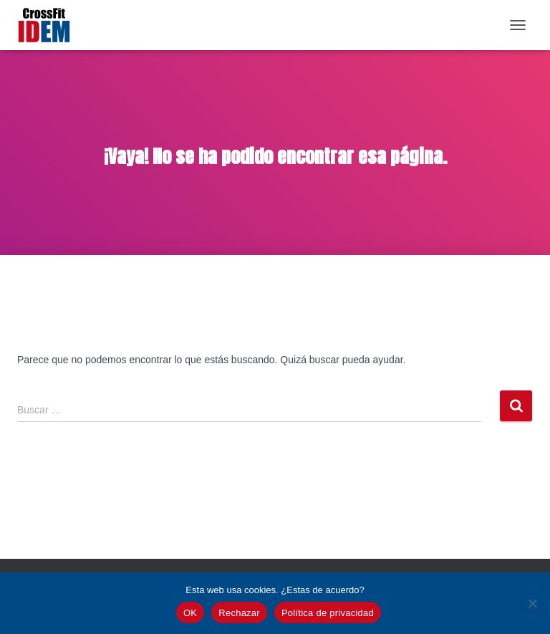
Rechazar (239, 612)
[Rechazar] (532, 603)
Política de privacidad (327, 612)
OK (190, 612)
